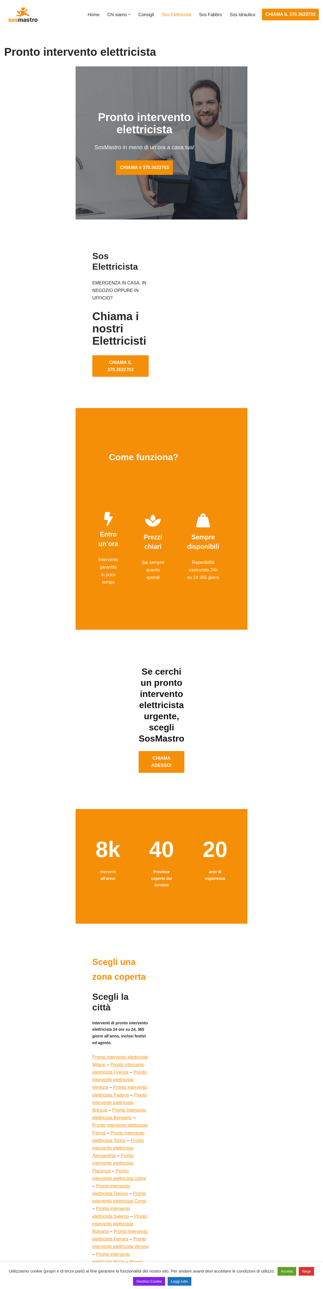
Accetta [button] (287, 1271)
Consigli (145, 14)
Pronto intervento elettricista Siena (68, 1029)
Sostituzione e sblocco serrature (36, 1256)
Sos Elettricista (176, 14)
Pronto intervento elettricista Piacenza (103, 983)
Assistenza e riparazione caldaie (251, 1194)
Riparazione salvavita (133, 1225)
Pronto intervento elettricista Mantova (94, 1059)
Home (93, 14)
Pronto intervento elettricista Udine (51, 991)
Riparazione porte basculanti (32, 1225)
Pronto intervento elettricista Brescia (94, 961)
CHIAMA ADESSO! (161, 687)
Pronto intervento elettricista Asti (110, 1044)
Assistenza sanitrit (237, 1205)
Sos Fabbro (210, 14)
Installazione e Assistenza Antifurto (146, 1194)
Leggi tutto (179, 1281)
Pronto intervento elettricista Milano (51, 945)
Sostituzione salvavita (133, 1246)
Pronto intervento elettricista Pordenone (79, 1104)
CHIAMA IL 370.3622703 (290, 14)
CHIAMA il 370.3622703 (161, 155)
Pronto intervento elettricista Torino (69, 976)
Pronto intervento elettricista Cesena (53, 1097)
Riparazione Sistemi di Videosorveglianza (153, 1236)
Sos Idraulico (242, 14)
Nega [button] (306, 1271)
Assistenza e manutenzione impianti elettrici (155, 1184)
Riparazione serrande (25, 1236)
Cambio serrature (21, 1205)
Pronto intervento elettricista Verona (113, 1014)
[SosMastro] (22, 14)
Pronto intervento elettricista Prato (90, 1036)
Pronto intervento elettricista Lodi (89, 1082)
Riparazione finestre (24, 1215)
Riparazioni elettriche (132, 1215)
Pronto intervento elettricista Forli (112, 1089)
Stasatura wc (232, 1256)
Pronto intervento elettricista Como (70, 998)
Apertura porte (18, 1184)
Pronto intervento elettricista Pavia (54, 1021)
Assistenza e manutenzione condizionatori (261, 1184)
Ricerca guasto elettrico (135, 1205)
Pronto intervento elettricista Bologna (94, 1006)
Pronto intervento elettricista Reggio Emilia (59, 1051)
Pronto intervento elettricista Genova (112, 1067)
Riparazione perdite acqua (246, 1236)
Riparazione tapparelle (26, 1246)
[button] (128, 14)
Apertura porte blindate (27, 1194)
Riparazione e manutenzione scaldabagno (261, 1215)
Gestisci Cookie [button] (149, 1281)
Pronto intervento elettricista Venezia (73, 953)
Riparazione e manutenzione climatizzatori (261, 1225)
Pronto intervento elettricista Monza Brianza (63, 1074)
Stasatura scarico (237, 1246)
